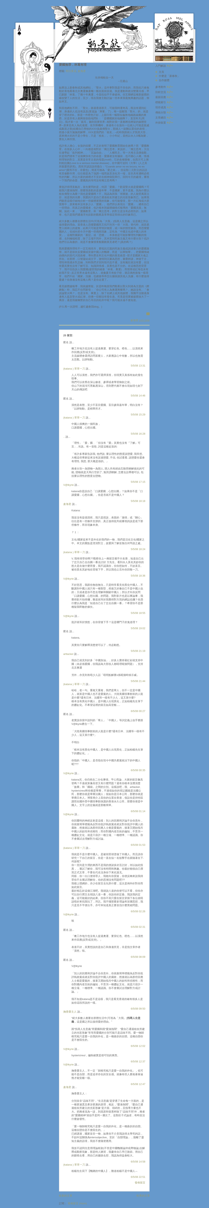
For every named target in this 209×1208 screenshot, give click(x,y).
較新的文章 (65, 1195)
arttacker (68, 653)
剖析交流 (164, 92)
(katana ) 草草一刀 (74, 368)
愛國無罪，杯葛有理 (73, 64)
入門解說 (164, 65)
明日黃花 (71, 71)
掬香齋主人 (70, 1011)
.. (64, 436)
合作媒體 (164, 80)
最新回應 (164, 97)
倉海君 (82, 71)
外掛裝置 (164, 122)
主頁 (161, 71)
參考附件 (164, 87)
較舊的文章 (143, 1195)
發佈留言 (140, 1182)
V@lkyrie (68, 484)
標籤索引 (164, 102)
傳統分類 (164, 112)
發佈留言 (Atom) (77, 1203)
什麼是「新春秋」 (169, 76)
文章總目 (164, 117)
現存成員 (164, 107)
